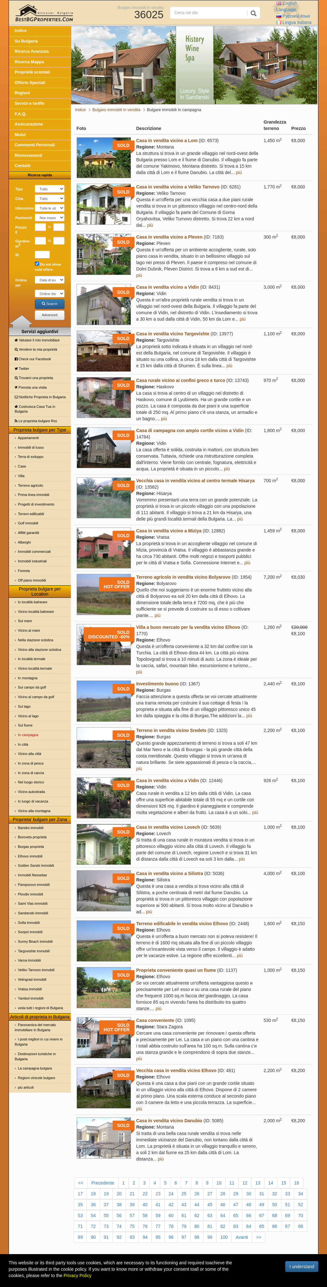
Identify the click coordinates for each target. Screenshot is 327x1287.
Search (49, 304)
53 (80, 1215)
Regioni (22, 92)
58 (145, 1215)
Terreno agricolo (30, 485)
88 (300, 1226)
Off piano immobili (32, 580)
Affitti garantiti (28, 533)
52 (300, 1204)
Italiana (294, 22)
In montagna (27, 678)
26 (197, 1193)
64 (222, 1215)
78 (171, 1226)
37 (106, 1204)
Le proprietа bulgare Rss (36, 421)
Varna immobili (29, 960)
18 (93, 1193)
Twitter (22, 368)
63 (209, 1215)
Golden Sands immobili (36, 865)
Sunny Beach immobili (35, 941)
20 (119, 1193)
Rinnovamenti (28, 155)
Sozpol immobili (30, 932)
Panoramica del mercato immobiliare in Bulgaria (35, 1027)
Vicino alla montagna (34, 811)
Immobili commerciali (34, 551)
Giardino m (22, 243)
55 (106, 1215)
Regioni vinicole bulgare (36, 1078)
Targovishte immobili (34, 951)
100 (224, 1237)
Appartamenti (28, 438)
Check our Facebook (33, 359)
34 (300, 1193)
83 (236, 1226)
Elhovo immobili (30, 856)
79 (183, 1226)
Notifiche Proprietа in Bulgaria (40, 397)
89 (80, 1237)
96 (171, 1237)
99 (209, 1237)
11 (231, 1182)
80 (197, 1226)
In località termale (31, 659)
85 (261, 1226)
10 (219, 1182)
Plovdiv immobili (30, 894)
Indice (21, 30)
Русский (293, 16)
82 (222, 1226)
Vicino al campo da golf (36, 697)
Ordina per (21, 282)
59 (158, 1215)
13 (257, 1182)
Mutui (20, 134)
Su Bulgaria (26, 41)
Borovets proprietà (32, 837)
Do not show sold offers (48, 266)
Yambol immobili (30, 998)
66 (248, 1215)
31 (261, 1193)
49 (261, 1204)
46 (222, 1204)
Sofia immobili (29, 923)
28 (222, 1193)
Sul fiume (25, 725)
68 (274, 1215)
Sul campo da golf (32, 687)
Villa (21, 476)
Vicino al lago (28, 716)
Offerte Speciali (30, 82)
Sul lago (24, 706)
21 (132, 1193)
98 (197, 1237)
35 (80, 1204)
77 (158, 1226)
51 (287, 1204)
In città (23, 744)
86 (274, 1226)
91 (106, 1237)
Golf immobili (28, 523)
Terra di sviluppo (30, 457)
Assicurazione (29, 124)
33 (287, 1193)
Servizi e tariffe (29, 103)
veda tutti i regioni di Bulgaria (40, 1008)
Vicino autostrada (31, 792)
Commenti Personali (35, 144)
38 (119, 1204)
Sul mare (25, 621)
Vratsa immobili (30, 989)
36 (93, 1204)
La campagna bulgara (35, 1068)
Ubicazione (22, 208)
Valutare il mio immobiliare (37, 340)
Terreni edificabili (31, 514)
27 (209, 1193)
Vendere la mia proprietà (36, 349)
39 (132, 1204)
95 (158, 1237)
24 (171, 1193)
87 (287, 1226)
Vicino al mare (29, 630)
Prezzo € (21, 229)
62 (197, 1215)
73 (106, 1226)
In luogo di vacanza (33, 801)
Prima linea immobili (33, 495)
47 (236, 1204)
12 (244, 1182)
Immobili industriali (32, 561)
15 (283, 1182)
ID (17, 255)
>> (258, 1237)
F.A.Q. (21, 113)
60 (171, 1215)
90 (93, 1237)
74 (119, 1226)
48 (248, 1204)
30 (248, 1193)
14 (270, 1182)
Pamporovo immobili (34, 885)
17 (80, 1193)
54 (93, 1215)
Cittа (19, 199)
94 (145, 1237)
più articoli (26, 1087)
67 (261, 1215)
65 (236, 1215)
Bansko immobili (30, 828)
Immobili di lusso (31, 447)
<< (80, 1182)
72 (93, 1226)
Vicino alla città (29, 754)
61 (183, 1215)
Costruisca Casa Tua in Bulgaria (35, 409)
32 (274, 1193)
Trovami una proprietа (34, 378)
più (239, 172)
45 (209, 1204)
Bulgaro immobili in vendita (141, 7)
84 (248, 1226)
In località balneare (32, 602)
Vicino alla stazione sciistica (39, 649)
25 (183, 1193)
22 (145, 1193)
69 (287, 1215)
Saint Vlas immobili (33, 903)
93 (132, 1237)
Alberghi (24, 542)
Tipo (19, 189)
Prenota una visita (31, 387)
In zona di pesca (30, 763)
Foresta (24, 571)
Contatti (22, 165)
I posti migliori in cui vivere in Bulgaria (39, 1041)
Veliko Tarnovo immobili (36, 970)
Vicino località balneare (36, 611)
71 (80, 1226)
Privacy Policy (77, 1275)
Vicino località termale (35, 668)
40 (145, 1204)
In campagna (28, 735)
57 (132, 1215)
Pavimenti (22, 218)
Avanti (242, 1237)
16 (296, 1182)
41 (158, 1204)
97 (183, 1237)
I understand (301, 1266)
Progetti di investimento (36, 504)
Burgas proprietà (31, 847)
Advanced (49, 315)
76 (145, 1226)
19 (106, 1193)
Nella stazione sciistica (35, 640)
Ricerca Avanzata (32, 51)
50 (274, 1204)
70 (300, 1215)
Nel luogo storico (31, 782)
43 (183, 1204)
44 (197, 1204)
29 (236, 1193)
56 (119, 1215)
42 (171, 1204)
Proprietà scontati (32, 72)
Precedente (102, 1182)
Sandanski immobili (33, 913)
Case (22, 466)
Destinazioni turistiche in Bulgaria (35, 1056)
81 (209, 1226)
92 (119, 1237)
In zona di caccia (31, 773)
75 (132, 1226)
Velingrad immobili (32, 979)
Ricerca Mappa (29, 61)
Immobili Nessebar (32, 875)
